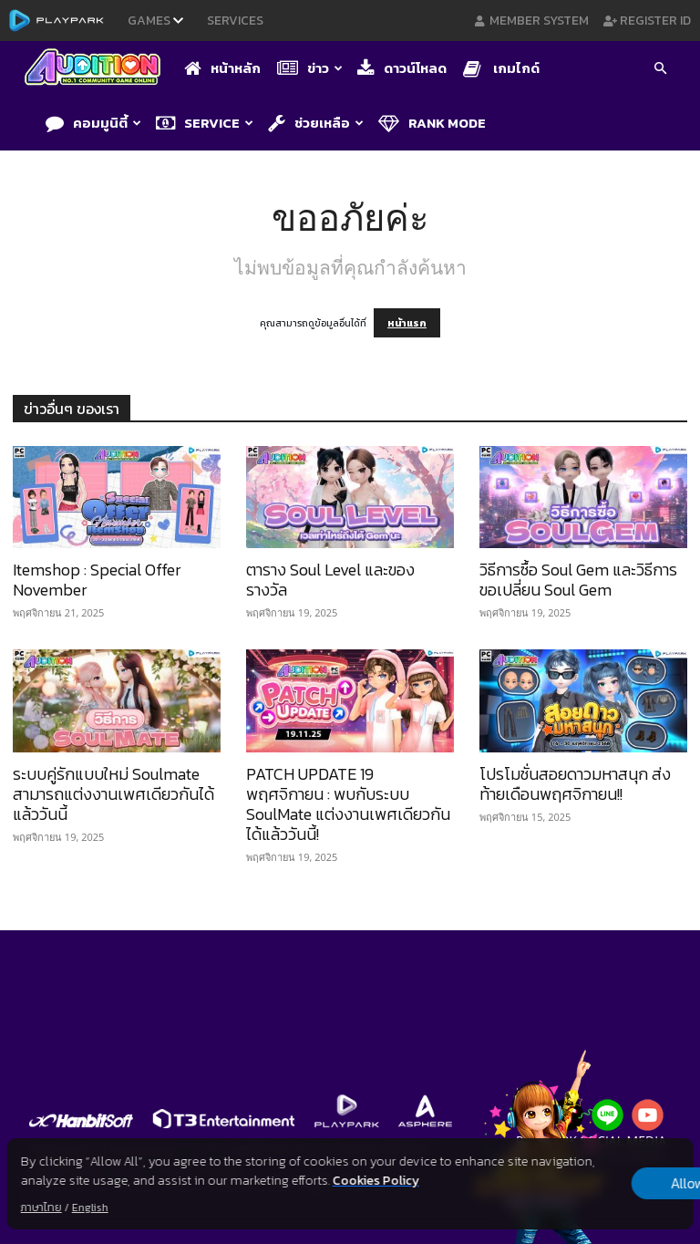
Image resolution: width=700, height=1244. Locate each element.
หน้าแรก (407, 323)
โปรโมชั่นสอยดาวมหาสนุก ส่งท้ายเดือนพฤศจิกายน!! (575, 784)
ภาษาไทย (41, 1207)
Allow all (597, 1184)
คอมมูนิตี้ (93, 122)
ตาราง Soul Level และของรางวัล (330, 579)
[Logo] (97, 69)
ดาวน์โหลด (402, 67)
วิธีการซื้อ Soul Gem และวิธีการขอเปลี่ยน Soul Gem (578, 579)
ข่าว (310, 67)
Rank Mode (432, 122)
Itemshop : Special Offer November (97, 579)
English (90, 1207)
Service (204, 122)
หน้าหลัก (222, 67)
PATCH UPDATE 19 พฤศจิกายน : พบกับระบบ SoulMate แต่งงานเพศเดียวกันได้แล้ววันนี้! (348, 804)
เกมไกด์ (501, 67)
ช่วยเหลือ (316, 122)
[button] (660, 70)
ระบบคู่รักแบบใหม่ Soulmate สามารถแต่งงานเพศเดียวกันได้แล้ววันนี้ (113, 794)
